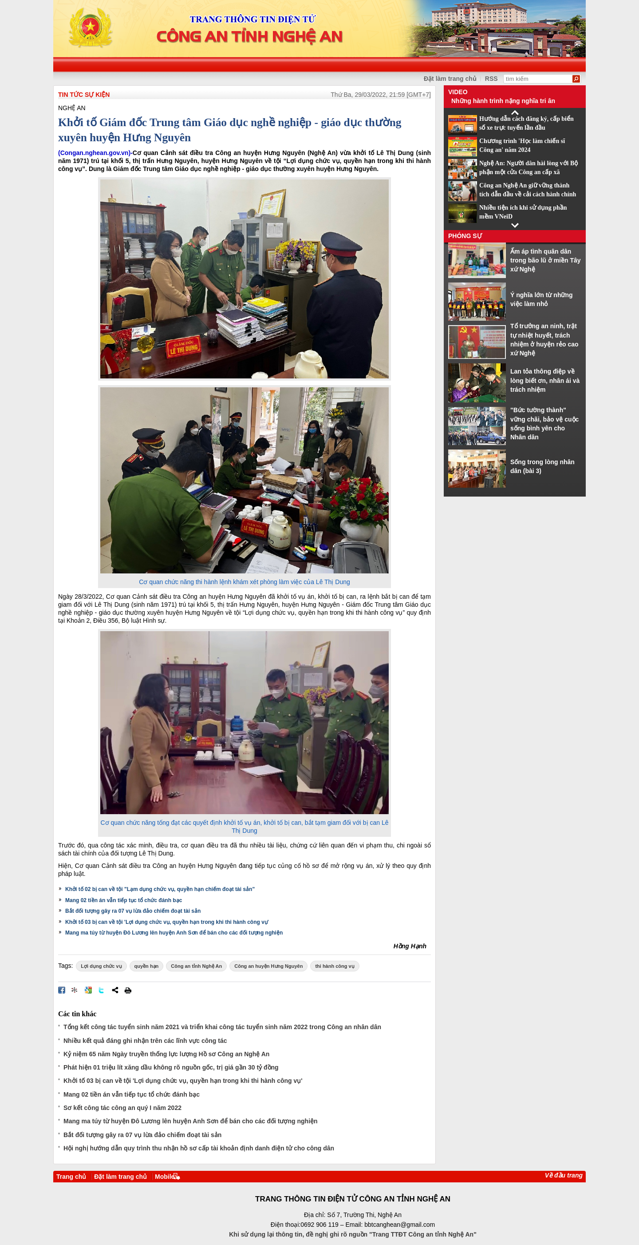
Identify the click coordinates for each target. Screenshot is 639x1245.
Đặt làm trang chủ (450, 78)
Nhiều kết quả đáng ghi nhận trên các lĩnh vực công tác (145, 1040)
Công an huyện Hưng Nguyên (268, 966)
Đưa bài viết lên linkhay (75, 990)
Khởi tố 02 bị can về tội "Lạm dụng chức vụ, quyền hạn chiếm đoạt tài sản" (160, 889)
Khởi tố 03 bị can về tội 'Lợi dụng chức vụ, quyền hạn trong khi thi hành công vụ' (167, 922)
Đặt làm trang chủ (120, 1176)
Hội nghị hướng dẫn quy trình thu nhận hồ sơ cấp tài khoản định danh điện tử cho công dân (198, 1148)
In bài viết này (127, 990)
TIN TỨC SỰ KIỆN (84, 94)
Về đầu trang (564, 1175)
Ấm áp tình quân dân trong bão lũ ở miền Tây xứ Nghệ (545, 260)
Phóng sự (465, 235)
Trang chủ (71, 1176)
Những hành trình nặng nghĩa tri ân (503, 100)
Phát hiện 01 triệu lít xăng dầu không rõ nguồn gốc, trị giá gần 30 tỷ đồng (171, 1067)
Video (458, 91)
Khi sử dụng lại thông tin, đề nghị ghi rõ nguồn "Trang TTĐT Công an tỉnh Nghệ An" (353, 1234)
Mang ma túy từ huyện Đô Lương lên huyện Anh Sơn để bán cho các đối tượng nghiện (174, 933)
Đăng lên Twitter (101, 990)
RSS (491, 78)
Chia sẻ (114, 990)
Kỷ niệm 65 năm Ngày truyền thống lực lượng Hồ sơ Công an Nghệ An (166, 1054)
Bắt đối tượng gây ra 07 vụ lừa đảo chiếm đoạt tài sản (133, 911)
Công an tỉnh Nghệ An (196, 966)
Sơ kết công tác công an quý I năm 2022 (122, 1107)
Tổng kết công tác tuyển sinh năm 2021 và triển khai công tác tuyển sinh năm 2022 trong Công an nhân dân (222, 1026)
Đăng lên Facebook (61, 990)
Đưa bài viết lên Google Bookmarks (88, 990)
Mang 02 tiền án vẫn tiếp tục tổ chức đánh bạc (123, 900)
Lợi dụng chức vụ (101, 966)
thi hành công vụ (334, 966)
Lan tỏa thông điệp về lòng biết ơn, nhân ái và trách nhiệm (545, 380)
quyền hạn (146, 966)
